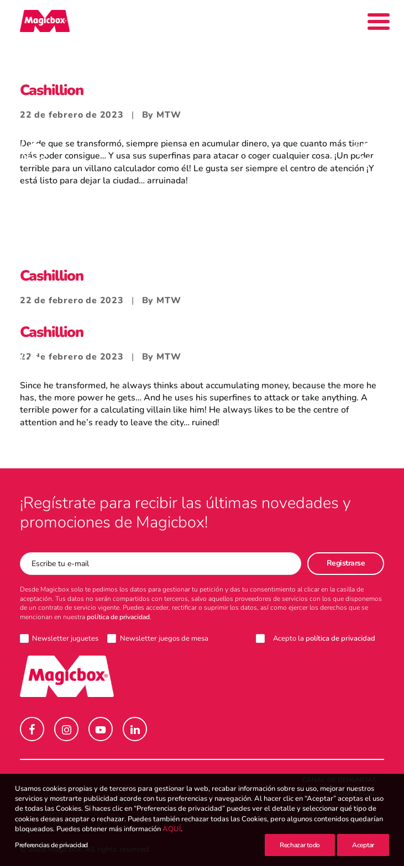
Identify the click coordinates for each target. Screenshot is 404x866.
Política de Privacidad (335, 807)
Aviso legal (355, 793)
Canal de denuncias (339, 779)
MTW (168, 115)
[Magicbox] (45, 21)
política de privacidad (118, 616)
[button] (32, 729)
